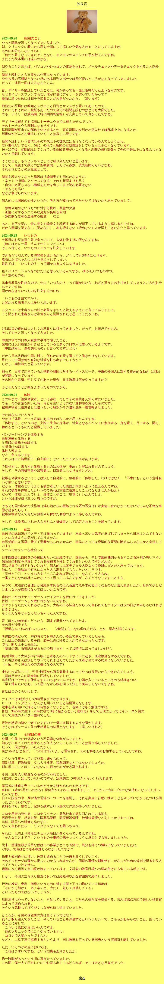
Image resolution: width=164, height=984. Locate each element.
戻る (82, 978)
